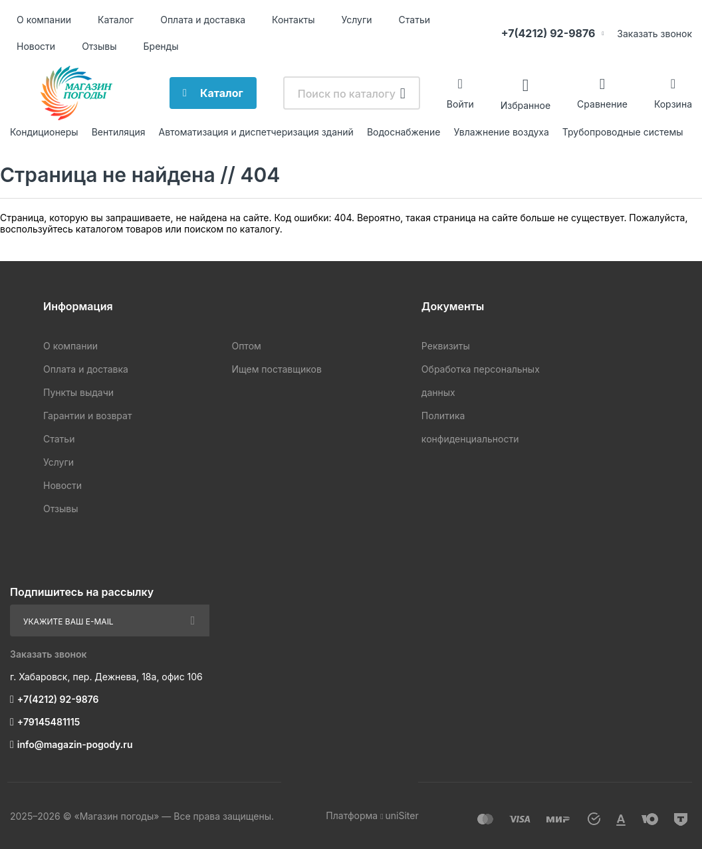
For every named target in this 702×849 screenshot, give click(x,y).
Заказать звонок (654, 33)
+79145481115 (48, 721)
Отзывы (99, 46)
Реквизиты (445, 345)
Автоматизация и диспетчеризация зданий (255, 132)
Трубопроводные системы (622, 132)
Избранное (525, 105)
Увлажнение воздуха (500, 132)
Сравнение (602, 104)
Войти (460, 104)
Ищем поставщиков (276, 369)
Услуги (357, 19)
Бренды (161, 46)
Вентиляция (119, 132)
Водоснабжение (404, 132)
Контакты (293, 19)
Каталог (116, 19)
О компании (44, 19)
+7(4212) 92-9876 (548, 33)
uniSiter (402, 815)
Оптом (246, 345)
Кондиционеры (44, 132)
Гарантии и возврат (87, 415)
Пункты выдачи (78, 392)
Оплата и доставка (202, 19)
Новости (36, 46)
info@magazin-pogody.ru (75, 744)
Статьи (414, 19)
